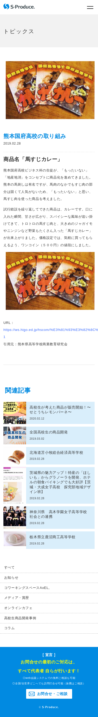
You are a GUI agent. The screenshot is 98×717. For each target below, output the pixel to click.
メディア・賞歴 (16, 598)
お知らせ (11, 578)
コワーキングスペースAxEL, (27, 588)
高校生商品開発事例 (20, 618)
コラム (9, 628)
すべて (9, 567)
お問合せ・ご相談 (52, 694)
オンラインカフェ (18, 608)
